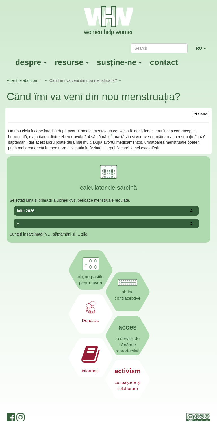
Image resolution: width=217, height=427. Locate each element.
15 (111, 135)
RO (203, 50)
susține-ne (119, 62)
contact (164, 62)
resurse (71, 62)
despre (30, 62)
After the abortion (22, 80)
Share (200, 114)
